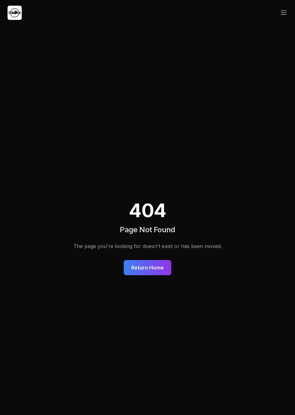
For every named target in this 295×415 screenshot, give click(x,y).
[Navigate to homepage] (15, 13)
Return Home (147, 267)
